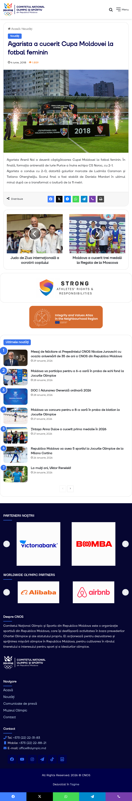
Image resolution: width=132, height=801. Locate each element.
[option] (38, 544)
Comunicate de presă (20, 704)
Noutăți (27, 29)
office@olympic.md (32, 748)
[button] (6, 544)
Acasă (14, 29)
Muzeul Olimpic (15, 710)
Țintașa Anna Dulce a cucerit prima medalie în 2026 (68, 429)
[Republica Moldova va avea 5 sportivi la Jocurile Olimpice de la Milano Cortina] (15, 455)
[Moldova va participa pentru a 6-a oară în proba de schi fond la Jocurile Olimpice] (15, 377)
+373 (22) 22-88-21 (32, 743)
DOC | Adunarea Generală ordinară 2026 (61, 391)
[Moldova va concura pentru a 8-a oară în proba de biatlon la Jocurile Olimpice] (15, 416)
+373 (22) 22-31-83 (26, 738)
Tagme (74, 784)
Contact (9, 717)
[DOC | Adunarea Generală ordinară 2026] (15, 396)
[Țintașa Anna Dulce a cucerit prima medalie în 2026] (15, 435)
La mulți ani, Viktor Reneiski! (51, 468)
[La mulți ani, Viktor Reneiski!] (15, 474)
